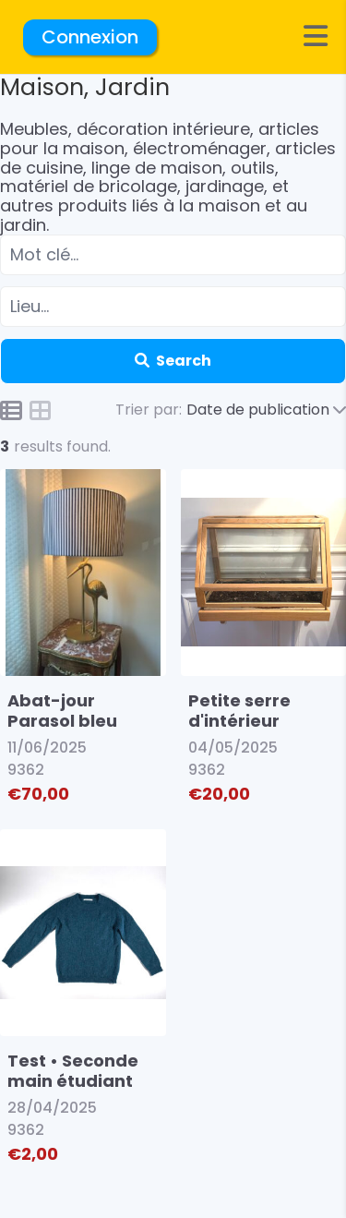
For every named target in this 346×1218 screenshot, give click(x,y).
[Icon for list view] (11, 410)
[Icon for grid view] (41, 412)
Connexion (90, 37)
